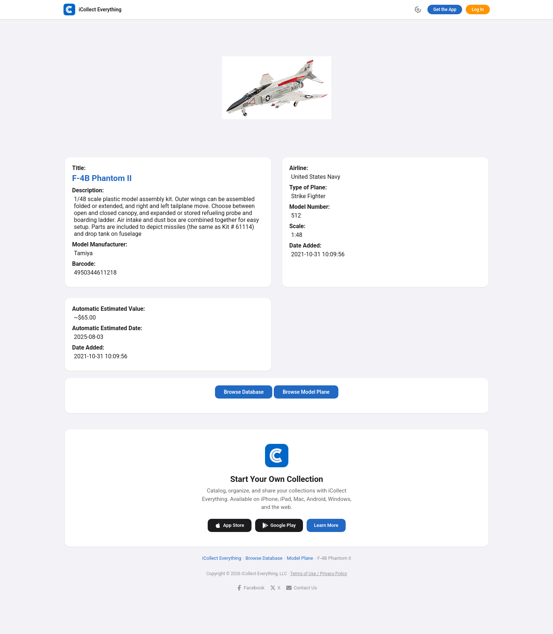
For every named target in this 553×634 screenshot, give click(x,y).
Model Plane (300, 558)
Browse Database (244, 392)
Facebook (250, 587)
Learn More (326, 525)
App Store (229, 525)
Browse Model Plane (306, 392)
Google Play (279, 525)
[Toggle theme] (418, 9)
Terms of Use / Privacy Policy (318, 573)
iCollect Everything (221, 558)
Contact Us (301, 587)
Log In (478, 9)
